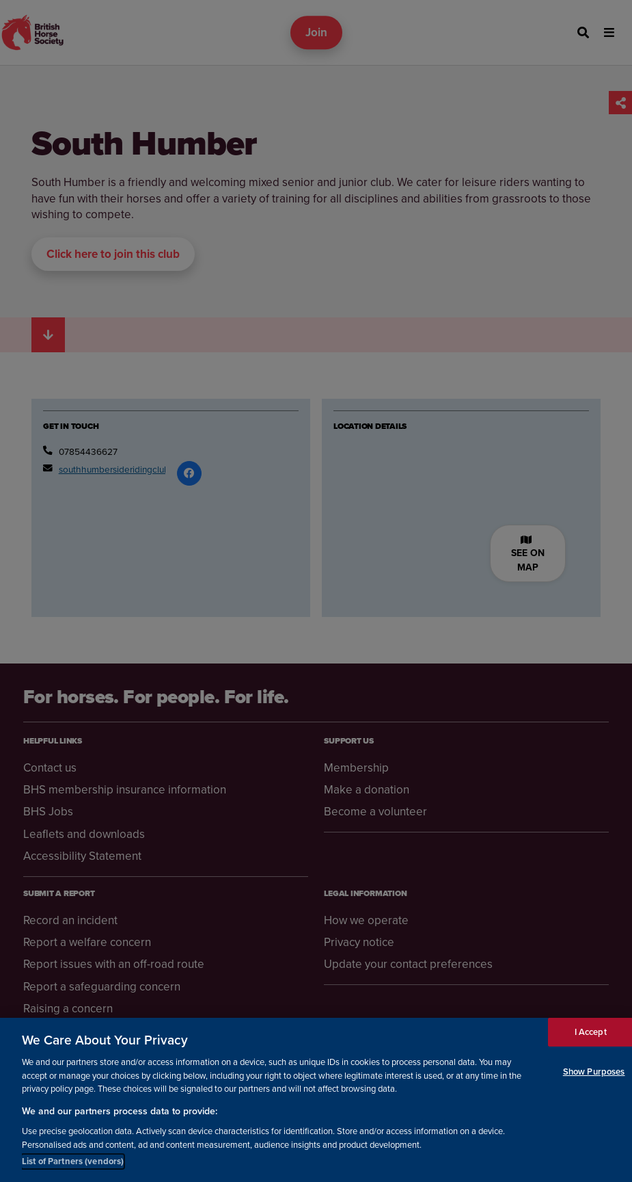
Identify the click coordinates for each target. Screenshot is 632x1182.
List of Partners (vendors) (73, 1161)
